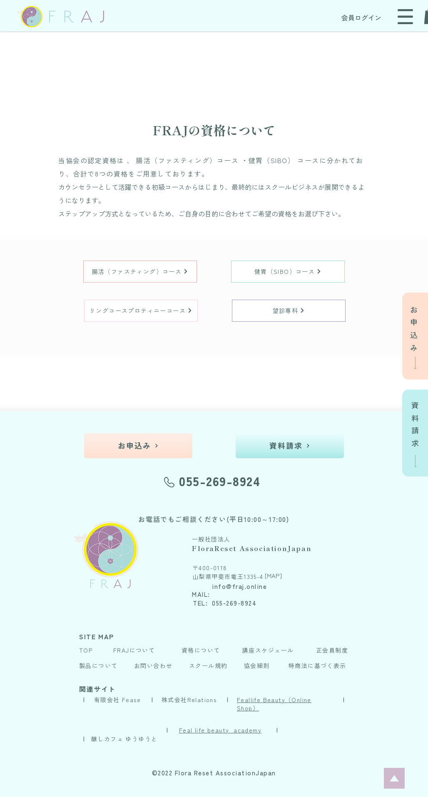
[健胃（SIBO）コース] (288, 272)
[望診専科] (289, 311)
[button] (405, 16)
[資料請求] (290, 445)
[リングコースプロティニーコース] (141, 311)
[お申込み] (138, 445)
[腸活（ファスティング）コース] (140, 272)
